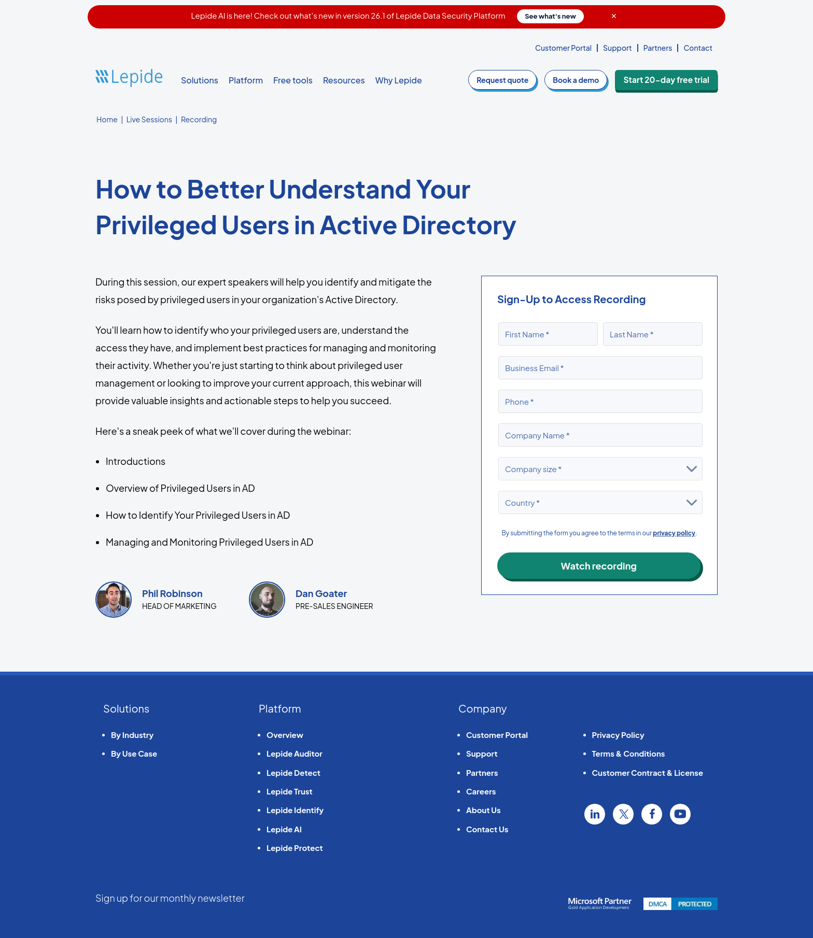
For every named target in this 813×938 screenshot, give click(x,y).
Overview (285, 735)
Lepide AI (284, 829)
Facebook (651, 814)
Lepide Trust (290, 791)
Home (107, 119)
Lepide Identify (295, 810)
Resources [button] (344, 80)
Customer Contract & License (648, 772)
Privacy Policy (618, 735)
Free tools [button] (293, 80)
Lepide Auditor (295, 753)
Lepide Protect (295, 847)
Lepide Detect (293, 772)
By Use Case (134, 753)
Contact (697, 47)
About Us (483, 810)
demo (585, 79)
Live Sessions (149, 119)
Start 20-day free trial (670, 79)
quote (511, 79)
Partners (657, 47)
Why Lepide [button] (398, 80)
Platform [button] (246, 80)
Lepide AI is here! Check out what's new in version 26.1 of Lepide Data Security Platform (387, 15)
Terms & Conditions (628, 753)
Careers (481, 791)
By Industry (132, 735)
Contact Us (487, 829)
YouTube (680, 814)
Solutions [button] (199, 80)
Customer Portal (563, 47)
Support (617, 47)
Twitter (623, 814)
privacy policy (674, 533)
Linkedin (594, 814)
